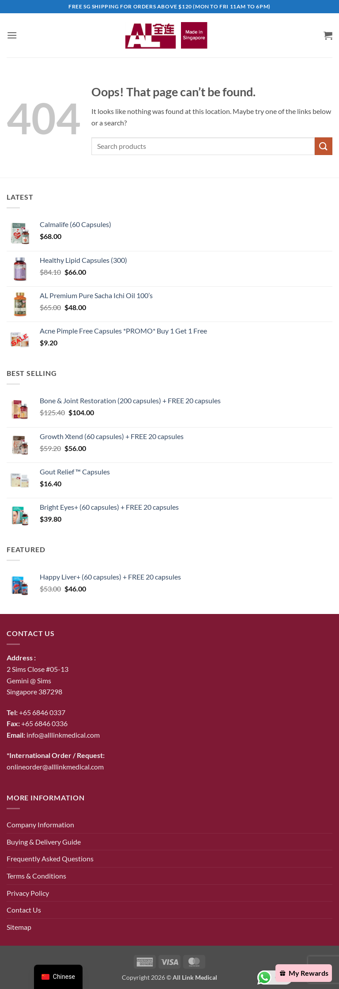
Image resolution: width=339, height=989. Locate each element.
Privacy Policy (28, 893)
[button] (12, 35)
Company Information (40, 824)
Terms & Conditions (36, 876)
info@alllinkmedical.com (63, 735)
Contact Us (24, 910)
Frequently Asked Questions (50, 858)
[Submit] (323, 146)
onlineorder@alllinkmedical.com (55, 766)
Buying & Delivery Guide (44, 841)
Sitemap (19, 927)
